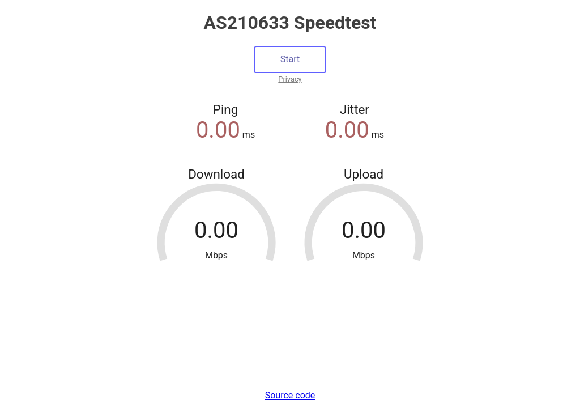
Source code (290, 395)
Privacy (289, 79)
